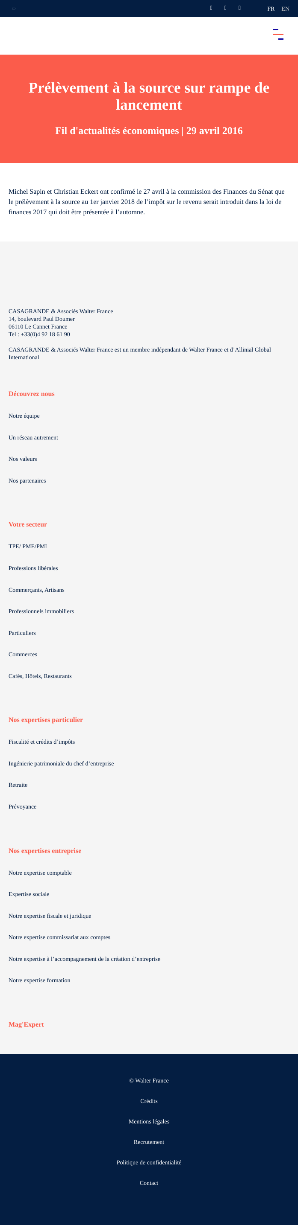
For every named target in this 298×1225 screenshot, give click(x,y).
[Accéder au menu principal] (278, 34)
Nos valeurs (23, 459)
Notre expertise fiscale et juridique (50, 916)
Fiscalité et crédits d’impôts (42, 742)
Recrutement (149, 1142)
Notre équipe (24, 416)
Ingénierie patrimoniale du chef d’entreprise (61, 764)
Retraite (18, 785)
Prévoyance (22, 807)
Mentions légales (149, 1122)
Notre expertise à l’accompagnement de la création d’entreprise (84, 959)
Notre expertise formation (40, 981)
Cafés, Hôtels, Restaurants (40, 676)
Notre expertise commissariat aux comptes (59, 937)
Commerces (23, 655)
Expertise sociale (29, 894)
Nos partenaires (27, 481)
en (285, 9)
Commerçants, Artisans (37, 590)
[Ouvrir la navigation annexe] (14, 8)
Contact (149, 1183)
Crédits (148, 1101)
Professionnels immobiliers (41, 611)
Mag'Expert (26, 1024)
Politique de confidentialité (149, 1163)
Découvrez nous (32, 394)
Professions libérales (33, 568)
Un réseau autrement (33, 438)
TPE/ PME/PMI (28, 547)
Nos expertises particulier (46, 720)
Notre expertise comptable (40, 873)
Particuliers (22, 633)
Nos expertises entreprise (45, 851)
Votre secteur (28, 524)
